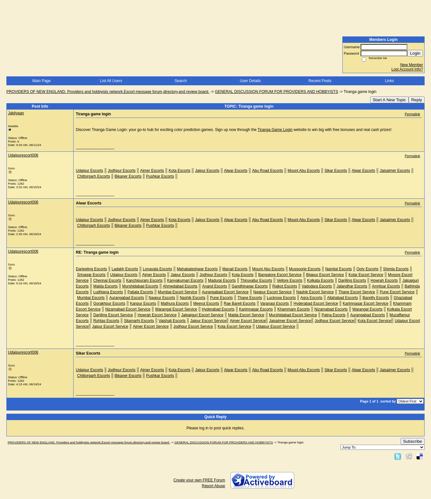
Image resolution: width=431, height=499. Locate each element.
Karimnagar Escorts (256, 309)
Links (389, 81)
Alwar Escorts (235, 170)
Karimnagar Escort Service (365, 303)
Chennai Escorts (107, 280)
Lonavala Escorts (157, 269)
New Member (411, 65)
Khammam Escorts (293, 309)
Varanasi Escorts (274, 303)
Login (415, 53)
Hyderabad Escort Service (315, 303)
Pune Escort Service (397, 292)
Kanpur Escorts (143, 303)
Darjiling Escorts (352, 280)
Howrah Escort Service (157, 315)
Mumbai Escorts (91, 298)
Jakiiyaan (16, 113)
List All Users (111, 81)
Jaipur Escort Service (208, 321)
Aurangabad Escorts (126, 298)
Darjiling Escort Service (113, 315)
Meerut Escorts (206, 303)
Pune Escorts (221, 298)
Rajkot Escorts (284, 286)
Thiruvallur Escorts (256, 280)
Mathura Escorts (174, 303)
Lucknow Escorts (281, 298)
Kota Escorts (179, 170)
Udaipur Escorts (89, 170)
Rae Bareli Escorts (239, 303)
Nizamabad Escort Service (127, 309)
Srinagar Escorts (91, 275)
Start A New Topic (389, 99)
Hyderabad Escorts (218, 309)
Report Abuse (213, 486)
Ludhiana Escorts (108, 292)
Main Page (41, 81)
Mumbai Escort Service (177, 292)
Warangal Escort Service (176, 309)
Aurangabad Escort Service (225, 292)
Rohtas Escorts (106, 321)
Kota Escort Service (374, 321)
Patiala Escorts (140, 292)
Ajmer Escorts (152, 170)
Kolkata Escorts (320, 280)
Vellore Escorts (289, 280)
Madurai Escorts (222, 280)
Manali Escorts (235, 269)
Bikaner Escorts (128, 176)
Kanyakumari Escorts (185, 280)
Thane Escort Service (357, 292)
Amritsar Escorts (386, 286)
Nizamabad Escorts (331, 309)
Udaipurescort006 (23, 155)
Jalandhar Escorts (352, 286)
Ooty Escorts (367, 269)
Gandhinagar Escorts (250, 286)
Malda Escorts (105, 286)
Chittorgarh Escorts (93, 176)
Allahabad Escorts (342, 298)
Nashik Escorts (192, 298)
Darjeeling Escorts (91, 269)
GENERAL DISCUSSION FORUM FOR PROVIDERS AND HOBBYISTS (276, 91)
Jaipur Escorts (207, 170)
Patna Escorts (334, 315)
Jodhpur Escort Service (334, 321)
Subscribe (412, 441)
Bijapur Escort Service (325, 275)
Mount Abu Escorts (304, 170)
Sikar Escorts (335, 170)
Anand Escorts (214, 286)
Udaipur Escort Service (275, 326)
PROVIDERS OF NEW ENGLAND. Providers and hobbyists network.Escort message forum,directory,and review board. (107, 91)
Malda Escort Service (246, 315)
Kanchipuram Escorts (144, 280)
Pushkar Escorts (160, 176)
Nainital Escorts (338, 269)
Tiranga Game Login (275, 129)
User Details (250, 81)
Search (181, 81)
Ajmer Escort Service (248, 321)
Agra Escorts (311, 298)
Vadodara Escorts (317, 286)
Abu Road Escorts (267, 170)
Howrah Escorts (384, 280)
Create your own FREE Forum (199, 480)
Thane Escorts (249, 298)
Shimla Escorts (396, 269)
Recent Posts (319, 81)
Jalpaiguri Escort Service (202, 315)
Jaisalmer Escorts (395, 170)
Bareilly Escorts (376, 298)
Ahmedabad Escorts (180, 286)
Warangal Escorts (367, 309)
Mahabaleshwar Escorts (197, 269)
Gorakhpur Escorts (109, 303)
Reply (416, 99)
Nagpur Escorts (162, 298)
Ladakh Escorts (125, 269)
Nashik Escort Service (315, 292)
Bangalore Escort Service (279, 275)
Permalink (412, 114)
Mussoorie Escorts (305, 269)
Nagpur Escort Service (272, 292)
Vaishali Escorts (172, 321)
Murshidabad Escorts (140, 286)
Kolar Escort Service (365, 275)
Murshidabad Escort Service (293, 315)
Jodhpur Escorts (122, 170)
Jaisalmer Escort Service (290, 321)
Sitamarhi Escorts (139, 321)
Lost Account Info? (407, 69)
